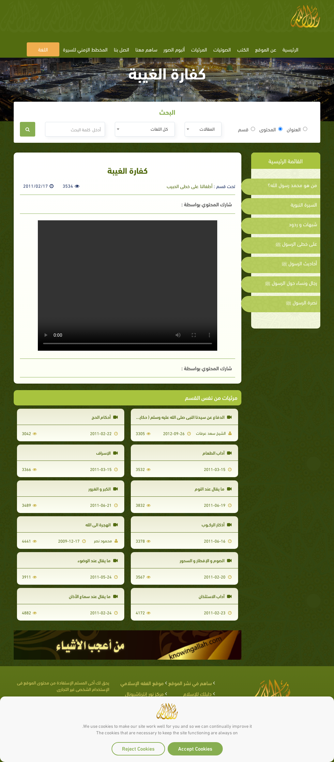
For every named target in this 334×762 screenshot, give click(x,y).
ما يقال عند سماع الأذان (93, 596)
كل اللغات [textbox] (159, 128)
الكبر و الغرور (103, 488)
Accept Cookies (195, 748)
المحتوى (270, 129)
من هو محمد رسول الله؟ (292, 185)
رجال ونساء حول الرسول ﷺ (291, 283)
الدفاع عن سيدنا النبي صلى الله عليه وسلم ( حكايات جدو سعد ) (173, 416)
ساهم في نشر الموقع (190, 682)
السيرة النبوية (304, 204)
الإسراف (107, 452)
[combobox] (203, 129)
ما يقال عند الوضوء (98, 560)
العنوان (297, 129)
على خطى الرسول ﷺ (296, 243)
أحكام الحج (105, 416)
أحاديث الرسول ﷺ (299, 263)
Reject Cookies (138, 748)
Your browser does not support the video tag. (127, 285)
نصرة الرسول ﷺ (301, 302)
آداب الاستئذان (215, 596)
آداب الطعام (217, 452)
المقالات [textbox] (207, 128)
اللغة (43, 49)
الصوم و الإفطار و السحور (206, 560)
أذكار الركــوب (217, 524)
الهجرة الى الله (101, 524)
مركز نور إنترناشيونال (144, 693)
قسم (246, 129)
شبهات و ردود (303, 224)
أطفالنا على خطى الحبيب (189, 185)
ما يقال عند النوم (213, 488)
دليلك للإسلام (197, 693)
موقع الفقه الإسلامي (142, 682)
